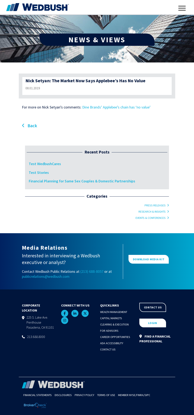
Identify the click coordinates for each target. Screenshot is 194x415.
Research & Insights (152, 211)
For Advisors (109, 331)
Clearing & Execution (114, 324)
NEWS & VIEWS (97, 39)
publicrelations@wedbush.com (45, 276)
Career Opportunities (115, 337)
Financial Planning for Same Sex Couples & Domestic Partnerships (82, 181)
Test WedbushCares (45, 163)
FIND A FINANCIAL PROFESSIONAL (155, 338)
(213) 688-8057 (91, 271)
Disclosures (63, 395)
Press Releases (155, 205)
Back (29, 125)
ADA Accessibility (111, 343)
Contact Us (108, 349)
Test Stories (39, 172)
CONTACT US (153, 307)
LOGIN (152, 323)
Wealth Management (113, 312)
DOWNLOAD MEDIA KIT (149, 259)
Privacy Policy (84, 395)
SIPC (147, 395)
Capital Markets (111, 318)
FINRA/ (140, 395)
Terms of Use (106, 395)
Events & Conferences (151, 218)
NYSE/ (132, 395)
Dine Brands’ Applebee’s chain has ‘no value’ (116, 107)
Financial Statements (37, 395)
